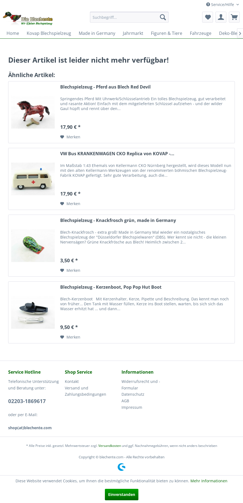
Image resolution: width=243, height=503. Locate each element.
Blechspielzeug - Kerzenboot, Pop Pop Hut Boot (111, 287)
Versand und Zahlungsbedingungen (85, 391)
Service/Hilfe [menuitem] (220, 4)
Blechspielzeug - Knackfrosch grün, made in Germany (118, 220)
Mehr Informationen (208, 480)
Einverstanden (121, 494)
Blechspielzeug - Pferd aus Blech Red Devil (105, 87)
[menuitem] (129, 17)
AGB (125, 400)
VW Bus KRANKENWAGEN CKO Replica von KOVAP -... (117, 154)
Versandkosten (109, 445)
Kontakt (72, 381)
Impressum (132, 407)
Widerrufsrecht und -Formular (141, 385)
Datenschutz (133, 394)
